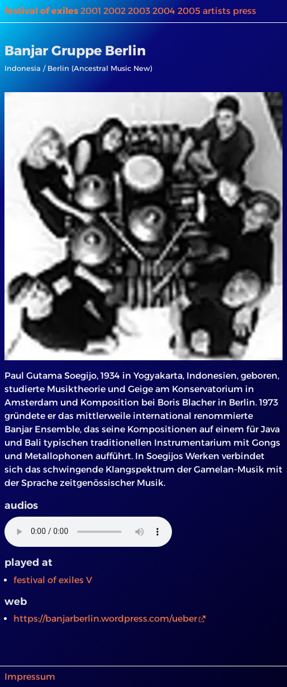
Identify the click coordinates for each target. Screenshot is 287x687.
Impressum (29, 676)
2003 (139, 11)
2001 (90, 11)
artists (217, 11)
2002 (114, 11)
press (244, 11)
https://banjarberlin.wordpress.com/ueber (105, 618)
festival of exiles (41, 11)
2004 (163, 11)
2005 (189, 11)
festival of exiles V (52, 580)
